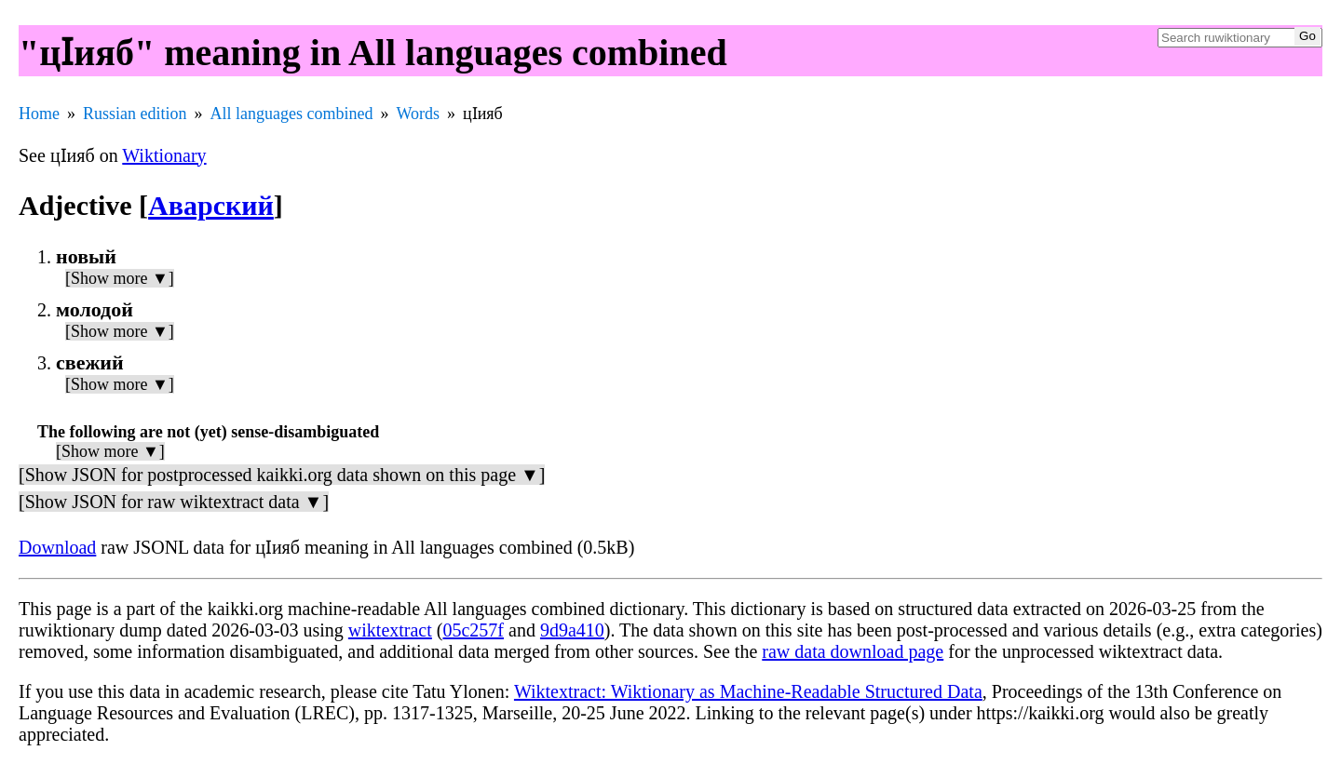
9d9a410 (572, 630)
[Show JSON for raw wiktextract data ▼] (174, 501)
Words (418, 113)
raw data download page (852, 651)
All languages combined (291, 113)
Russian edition (135, 113)
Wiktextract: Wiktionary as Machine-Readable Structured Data (748, 691)
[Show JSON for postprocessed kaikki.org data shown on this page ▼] (282, 474)
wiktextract (390, 630)
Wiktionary (164, 155)
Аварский (211, 205)
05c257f (473, 630)
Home (39, 113)
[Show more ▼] (119, 278)
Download (57, 547)
